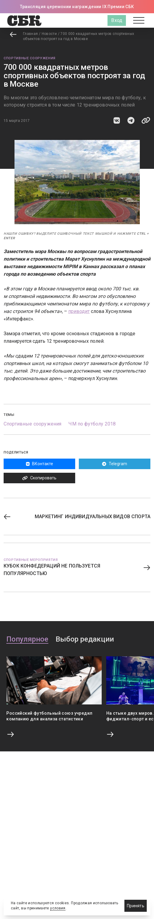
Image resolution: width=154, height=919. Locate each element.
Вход (116, 20)
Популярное (27, 639)
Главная (30, 34)
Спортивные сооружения (30, 58)
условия (58, 908)
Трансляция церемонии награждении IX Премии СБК (77, 6)
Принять (135, 905)
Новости (49, 34)
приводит (79, 311)
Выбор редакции (85, 639)
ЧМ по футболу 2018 (92, 424)
